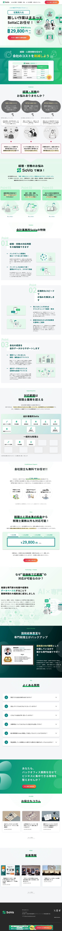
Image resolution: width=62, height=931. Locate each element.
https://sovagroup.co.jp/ (29, 916)
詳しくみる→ (10, 216)
